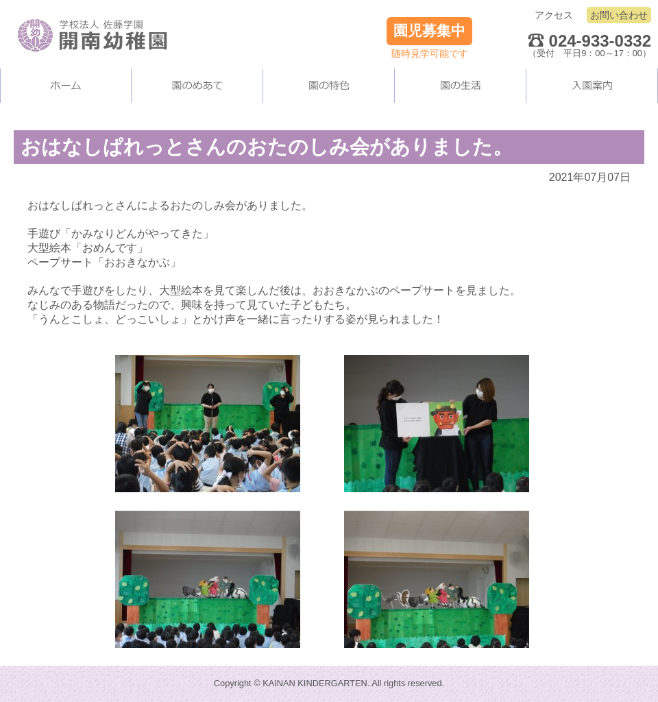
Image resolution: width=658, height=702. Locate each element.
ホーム (66, 86)
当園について (197, 86)
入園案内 (592, 86)
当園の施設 (329, 86)
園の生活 (460, 86)
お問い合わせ (619, 15)
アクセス (554, 15)
